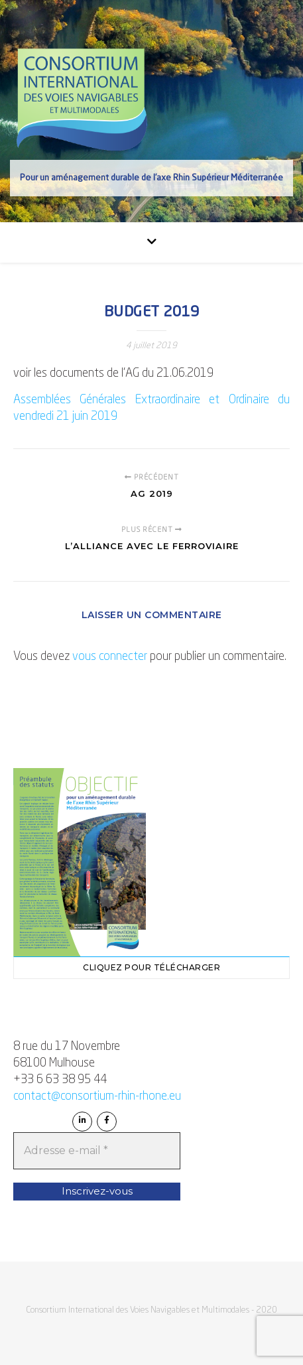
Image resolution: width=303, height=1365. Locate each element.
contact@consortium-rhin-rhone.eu (97, 1096)
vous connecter (109, 657)
